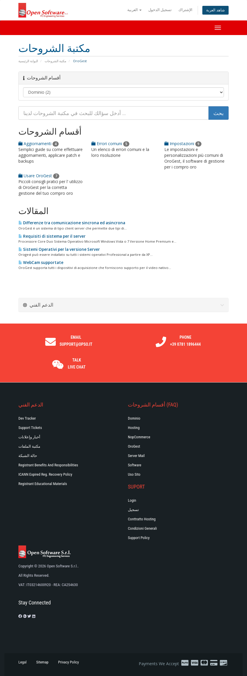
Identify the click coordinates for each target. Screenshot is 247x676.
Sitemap (42, 662)
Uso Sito (134, 474)
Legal (22, 662)
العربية (134, 9)
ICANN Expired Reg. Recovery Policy (45, 474)
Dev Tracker (27, 418)
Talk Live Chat (77, 363)
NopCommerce (139, 437)
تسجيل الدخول (160, 9)
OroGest (134, 446)
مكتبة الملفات (29, 446)
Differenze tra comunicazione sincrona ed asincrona (71, 222)
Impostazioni (182, 143)
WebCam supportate (40, 262)
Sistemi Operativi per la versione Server (59, 249)
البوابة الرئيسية (28, 61)
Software (134, 465)
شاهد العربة (215, 10)
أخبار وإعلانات (29, 437)
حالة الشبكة (27, 455)
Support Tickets (30, 427)
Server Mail (136, 455)
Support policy (139, 538)
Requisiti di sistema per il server (52, 236)
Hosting (134, 427)
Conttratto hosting (142, 519)
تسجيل (133, 510)
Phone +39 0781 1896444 (185, 341)
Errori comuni (110, 143)
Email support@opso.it (76, 341)
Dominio (134, 418)
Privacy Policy (68, 662)
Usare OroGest (38, 175)
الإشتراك (185, 9)
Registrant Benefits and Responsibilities (48, 465)
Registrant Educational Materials (42, 484)
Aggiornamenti (38, 143)
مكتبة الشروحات (55, 61)
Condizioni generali (142, 528)
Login (132, 500)
